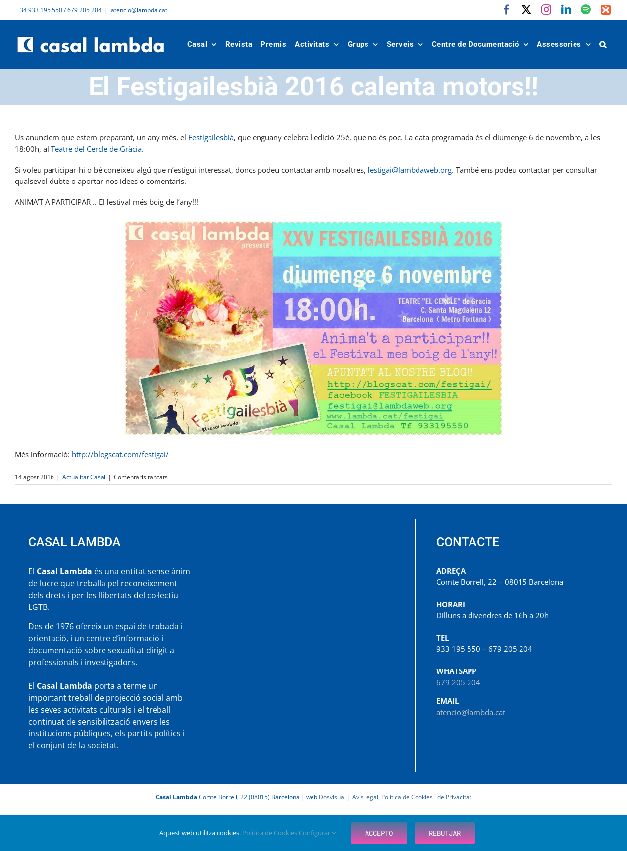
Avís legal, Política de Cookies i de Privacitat (411, 797)
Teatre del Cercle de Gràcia (96, 149)
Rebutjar (445, 833)
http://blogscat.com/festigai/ (120, 454)
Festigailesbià (211, 137)
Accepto (379, 833)
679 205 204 (458, 682)
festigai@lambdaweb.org (409, 170)
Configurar (317, 832)
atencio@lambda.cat (139, 10)
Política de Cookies (270, 832)
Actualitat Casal (83, 477)
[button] (603, 44)
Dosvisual (332, 797)
